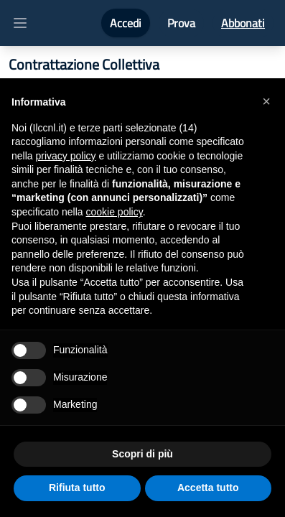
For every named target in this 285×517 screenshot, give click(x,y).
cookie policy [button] (114, 212)
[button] (266, 101)
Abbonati (243, 23)
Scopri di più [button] (142, 454)
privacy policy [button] (65, 156)
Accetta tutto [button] (208, 487)
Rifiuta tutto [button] (77, 487)
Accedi (125, 23)
